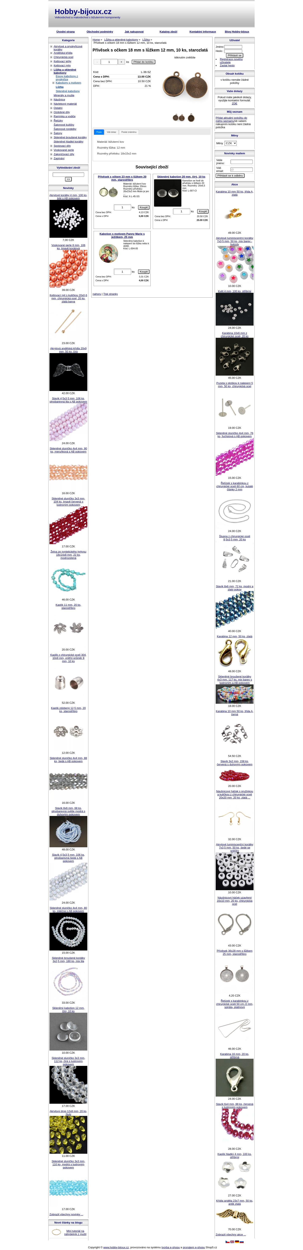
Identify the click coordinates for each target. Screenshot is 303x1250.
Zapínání (59, 158)
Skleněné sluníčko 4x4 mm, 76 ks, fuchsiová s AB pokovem (234, 435)
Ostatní (58, 108)
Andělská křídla (63, 52)
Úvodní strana (65, 31)
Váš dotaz (111, 132)
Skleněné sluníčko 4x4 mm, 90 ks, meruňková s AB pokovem (68, 450)
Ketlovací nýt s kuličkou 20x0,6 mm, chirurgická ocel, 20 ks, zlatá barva (68, 298)
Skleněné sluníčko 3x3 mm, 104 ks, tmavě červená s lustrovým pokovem (68, 501)
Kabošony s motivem (68, 82)
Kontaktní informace (203, 31)
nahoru (97, 294)
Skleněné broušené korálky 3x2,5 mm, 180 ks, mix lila (68, 959)
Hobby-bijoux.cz (83, 11)
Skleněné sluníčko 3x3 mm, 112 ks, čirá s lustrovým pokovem (68, 1061)
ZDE (234, 103)
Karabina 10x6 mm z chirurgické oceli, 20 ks (235, 334)
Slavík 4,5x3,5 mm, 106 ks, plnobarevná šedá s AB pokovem (68, 858)
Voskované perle (64, 150)
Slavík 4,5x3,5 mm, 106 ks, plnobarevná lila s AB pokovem (68, 400)
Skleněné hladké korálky (68, 141)
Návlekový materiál (65, 103)
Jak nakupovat (134, 31)
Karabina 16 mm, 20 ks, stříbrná (234, 1055)
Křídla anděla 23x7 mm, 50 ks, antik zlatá (234, 1202)
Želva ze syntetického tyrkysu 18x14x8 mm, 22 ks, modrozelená (68, 555)
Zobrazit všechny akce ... (231, 1234)
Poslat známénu (129, 132)
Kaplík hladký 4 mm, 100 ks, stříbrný (235, 1155)
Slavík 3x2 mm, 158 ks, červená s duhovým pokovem (234, 763)
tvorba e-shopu (171, 1247)
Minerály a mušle (64, 95)
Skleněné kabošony (68, 91)
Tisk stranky (110, 294)
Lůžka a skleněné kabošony (65, 71)
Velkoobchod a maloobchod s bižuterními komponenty (87, 17)
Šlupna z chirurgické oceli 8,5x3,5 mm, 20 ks (234, 538)
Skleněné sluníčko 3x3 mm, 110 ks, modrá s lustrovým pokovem (68, 1164)
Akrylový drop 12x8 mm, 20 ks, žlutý (68, 1113)
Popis (99, 132)
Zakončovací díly (64, 154)
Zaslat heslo (227, 65)
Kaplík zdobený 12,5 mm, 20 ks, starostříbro (68, 709)
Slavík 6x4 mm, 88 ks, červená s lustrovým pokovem (234, 1105)
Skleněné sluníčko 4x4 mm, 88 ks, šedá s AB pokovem (68, 759)
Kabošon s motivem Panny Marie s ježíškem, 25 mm (122, 235)
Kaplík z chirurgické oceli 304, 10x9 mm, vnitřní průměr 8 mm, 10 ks (68, 658)
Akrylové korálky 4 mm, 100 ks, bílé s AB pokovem (68, 197)
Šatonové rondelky (65, 129)
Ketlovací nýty (62, 65)
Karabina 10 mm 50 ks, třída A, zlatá (234, 193)
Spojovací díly (62, 145)
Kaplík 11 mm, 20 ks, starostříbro (68, 606)
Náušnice (59, 99)
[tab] (99, 132)
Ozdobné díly (62, 112)
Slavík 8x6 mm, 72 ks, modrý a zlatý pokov (234, 588)
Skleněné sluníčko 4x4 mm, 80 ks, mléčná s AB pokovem (68, 909)
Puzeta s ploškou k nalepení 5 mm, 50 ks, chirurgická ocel (234, 384)
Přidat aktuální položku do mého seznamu (231, 119)
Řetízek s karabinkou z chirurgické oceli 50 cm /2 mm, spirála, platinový (234, 1004)
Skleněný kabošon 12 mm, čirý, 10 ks (68, 1009)
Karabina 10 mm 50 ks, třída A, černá (234, 713)
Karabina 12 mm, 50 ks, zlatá (234, 636)
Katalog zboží (168, 31)
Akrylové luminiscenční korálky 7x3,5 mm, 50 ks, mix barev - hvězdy (234, 241)
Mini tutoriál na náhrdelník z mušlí (75, 1232)
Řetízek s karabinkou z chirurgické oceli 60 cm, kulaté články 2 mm (234, 486)
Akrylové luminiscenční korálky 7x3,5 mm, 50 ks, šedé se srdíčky (234, 847)
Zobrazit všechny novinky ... (66, 1214)
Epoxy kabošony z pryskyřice (67, 78)
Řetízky (58, 120)
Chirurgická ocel (63, 57)
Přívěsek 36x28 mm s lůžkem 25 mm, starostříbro (234, 952)
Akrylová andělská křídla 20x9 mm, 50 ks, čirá (68, 350)
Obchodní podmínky (100, 31)
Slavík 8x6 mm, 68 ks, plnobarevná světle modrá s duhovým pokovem (68, 811)
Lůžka (60, 86)
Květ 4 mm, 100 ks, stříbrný (234, 291)
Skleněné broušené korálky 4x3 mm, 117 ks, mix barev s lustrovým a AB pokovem (234, 679)
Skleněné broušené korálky (70, 137)
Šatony (58, 133)
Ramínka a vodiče (65, 116)
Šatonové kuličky (64, 124)
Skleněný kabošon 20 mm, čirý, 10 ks (181, 176)
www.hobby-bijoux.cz (116, 1247)
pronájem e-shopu (194, 1247)
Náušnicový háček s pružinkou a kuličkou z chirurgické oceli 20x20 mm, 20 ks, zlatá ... (234, 794)
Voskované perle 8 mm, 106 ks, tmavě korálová (68, 247)
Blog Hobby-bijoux (237, 31)
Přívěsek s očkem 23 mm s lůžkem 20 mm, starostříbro (122, 178)
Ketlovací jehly (62, 61)
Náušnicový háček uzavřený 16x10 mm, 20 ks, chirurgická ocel (234, 900)
